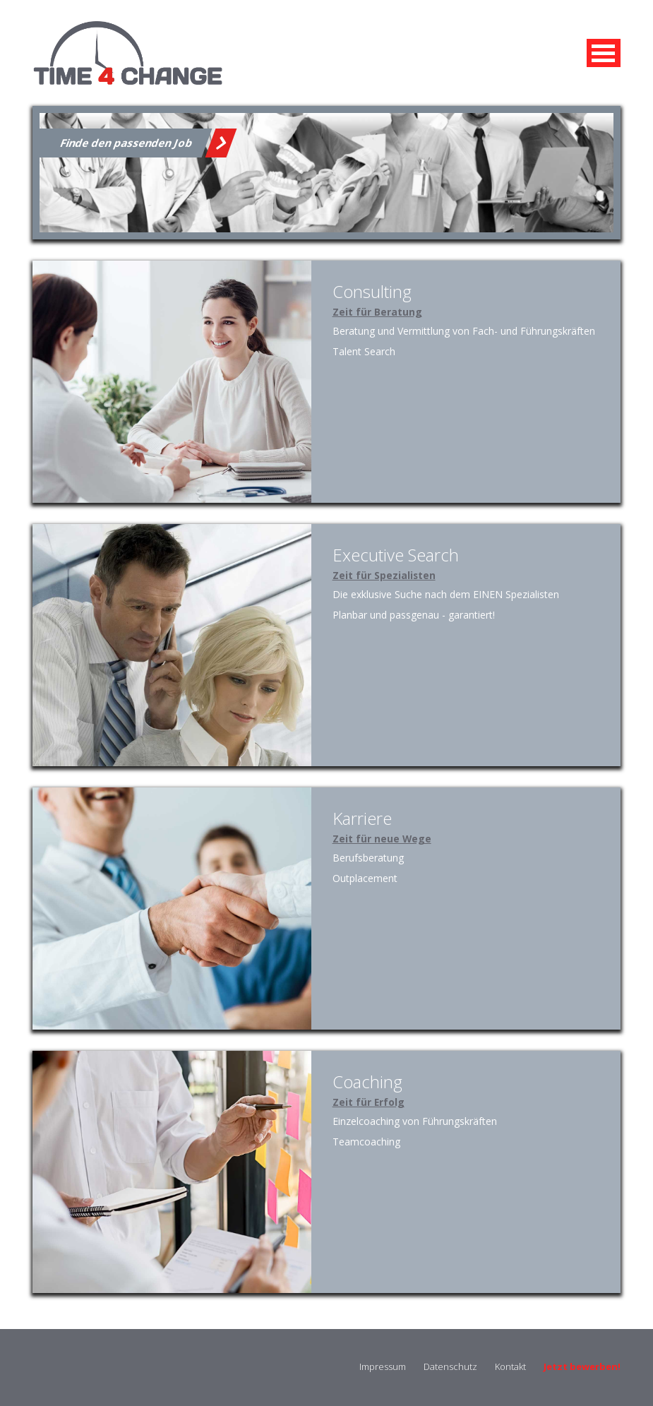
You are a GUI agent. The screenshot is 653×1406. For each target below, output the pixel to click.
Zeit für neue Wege (382, 838)
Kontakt (510, 1366)
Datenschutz (450, 1366)
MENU (604, 53)
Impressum (382, 1366)
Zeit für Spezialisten (384, 575)
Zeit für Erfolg (369, 1102)
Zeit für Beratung (377, 311)
